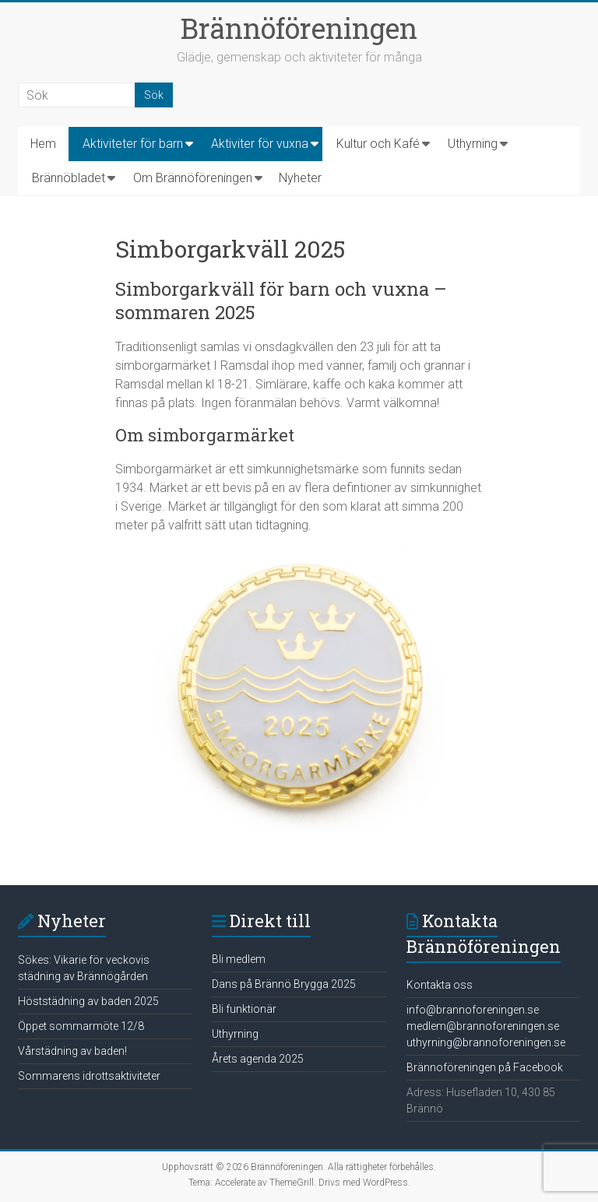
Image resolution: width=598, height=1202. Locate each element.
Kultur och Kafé (378, 143)
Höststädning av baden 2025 (88, 1001)
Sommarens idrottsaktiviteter (89, 1076)
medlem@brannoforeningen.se (482, 1026)
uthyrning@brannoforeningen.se (485, 1042)
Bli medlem (239, 959)
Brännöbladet (68, 177)
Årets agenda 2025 (258, 1059)
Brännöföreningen (299, 28)
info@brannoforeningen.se (472, 1009)
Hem (43, 143)
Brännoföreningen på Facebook (484, 1067)
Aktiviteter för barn (133, 143)
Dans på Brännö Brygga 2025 (284, 984)
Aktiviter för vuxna (259, 143)
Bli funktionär (244, 1009)
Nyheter (300, 177)
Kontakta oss (439, 985)
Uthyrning (473, 143)
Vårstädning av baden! (72, 1051)
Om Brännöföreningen (192, 177)
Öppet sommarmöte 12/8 (81, 1026)
